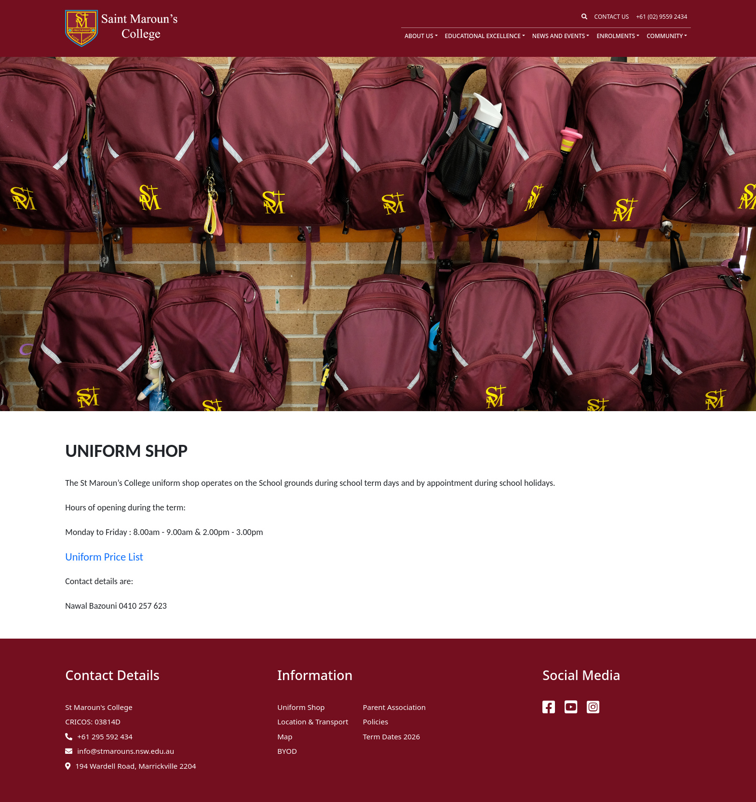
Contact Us (611, 17)
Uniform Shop (300, 707)
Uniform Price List (104, 556)
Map (284, 736)
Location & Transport (312, 721)
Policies (375, 721)
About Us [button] (419, 36)
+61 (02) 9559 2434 (661, 17)
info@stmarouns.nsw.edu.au (125, 751)
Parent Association (394, 707)
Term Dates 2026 (391, 736)
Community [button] (665, 36)
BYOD (287, 751)
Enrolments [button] (615, 36)
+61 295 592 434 (105, 736)
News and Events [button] (558, 36)
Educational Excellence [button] (483, 36)
